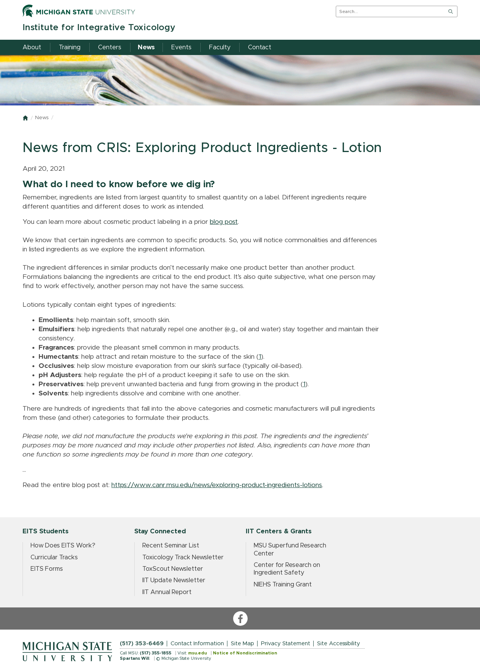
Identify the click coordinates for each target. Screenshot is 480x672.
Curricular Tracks (54, 557)
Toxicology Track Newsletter (183, 557)
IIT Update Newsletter (173, 580)
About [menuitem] (32, 47)
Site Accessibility (338, 643)
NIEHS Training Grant (283, 584)
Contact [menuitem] (259, 47)
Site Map (242, 643)
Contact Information (197, 643)
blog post (224, 222)
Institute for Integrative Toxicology (99, 27)
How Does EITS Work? (63, 545)
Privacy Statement (285, 643)
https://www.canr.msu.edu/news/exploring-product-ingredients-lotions (216, 485)
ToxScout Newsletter (172, 569)
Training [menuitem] (70, 47)
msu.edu (197, 653)
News (41, 117)
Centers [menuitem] (109, 47)
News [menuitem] (146, 47)
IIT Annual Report (167, 592)
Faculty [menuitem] (219, 47)
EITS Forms (47, 569)
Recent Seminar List (170, 545)
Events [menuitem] (181, 47)
